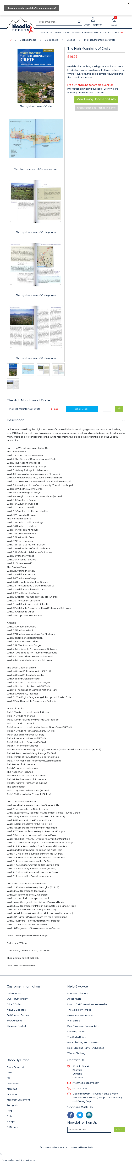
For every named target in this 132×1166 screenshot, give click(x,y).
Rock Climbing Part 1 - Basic (83, 1042)
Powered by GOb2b (81, 1147)
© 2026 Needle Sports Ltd (54, 1147)
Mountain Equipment (18, 1099)
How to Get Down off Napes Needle (87, 1004)
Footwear (76, 32)
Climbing (57, 32)
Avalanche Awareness (80, 1015)
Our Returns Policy (17, 999)
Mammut (12, 1089)
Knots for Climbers (77, 993)
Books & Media (45, 32)
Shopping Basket (16, 1026)
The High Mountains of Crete (100, 40)
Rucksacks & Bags (90, 32)
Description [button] (15, 420)
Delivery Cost (14, 993)
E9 (8, 1078)
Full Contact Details (18, 1015)
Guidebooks (51, 40)
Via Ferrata (73, 1020)
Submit (119, 1129)
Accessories (113, 32)
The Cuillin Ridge (76, 1037)
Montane (12, 1094)
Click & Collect (15, 1004)
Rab (9, 1116)
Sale (122, 32)
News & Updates (16, 1010)
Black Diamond (15, 1067)
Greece (71, 40)
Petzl (9, 1110)
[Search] (79, 21)
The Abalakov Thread (79, 1010)
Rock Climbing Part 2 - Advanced (85, 1048)
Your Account (14, 1020)
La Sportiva (13, 1083)
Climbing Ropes (76, 1031)
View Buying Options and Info (96, 99)
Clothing (66, 32)
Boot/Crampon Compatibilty (83, 1026)
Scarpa (11, 1121)
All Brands (12, 1127)
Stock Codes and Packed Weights (96, 107)
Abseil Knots (74, 999)
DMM (9, 1072)
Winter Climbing (76, 1053)
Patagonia (13, 1105)
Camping (102, 32)
